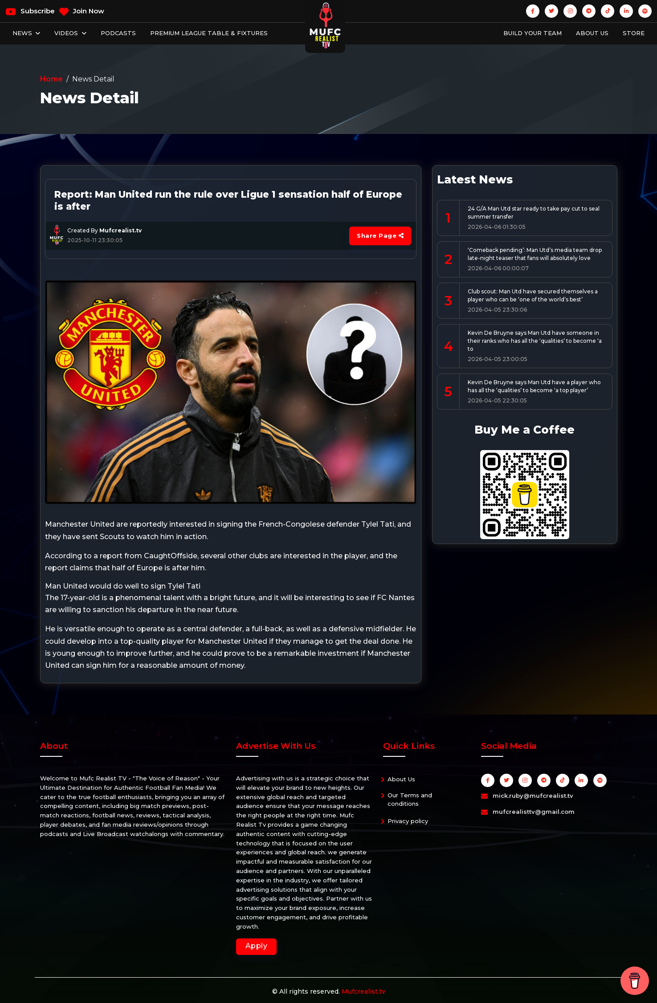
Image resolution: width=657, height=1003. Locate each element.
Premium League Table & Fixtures (209, 33)
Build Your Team (532, 33)
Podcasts (118, 33)
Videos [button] (67, 33)
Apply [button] (256, 946)
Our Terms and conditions (410, 800)
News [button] (23, 33)
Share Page (380, 235)
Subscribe (30, 11)
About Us (592, 33)
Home (51, 79)
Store (634, 33)
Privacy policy (408, 820)
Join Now (81, 11)
